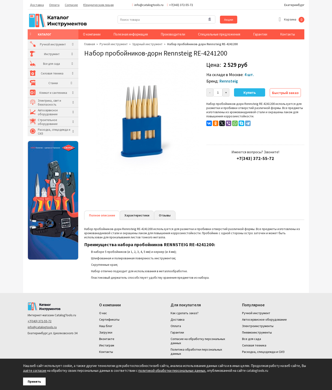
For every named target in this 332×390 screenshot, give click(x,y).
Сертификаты (109, 319)
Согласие (71, 5)
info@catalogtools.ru (42, 327)
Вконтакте (106, 339)
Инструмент (45, 54)
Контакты (287, 34)
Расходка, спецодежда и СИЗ (54, 132)
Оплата (54, 5)
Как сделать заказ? (185, 313)
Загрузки (105, 332)
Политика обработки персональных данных (196, 351)
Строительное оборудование (47, 122)
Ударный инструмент (147, 44)
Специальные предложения (219, 34)
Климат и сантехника (51, 93)
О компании (92, 34)
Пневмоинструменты (257, 332)
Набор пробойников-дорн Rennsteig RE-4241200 (202, 44)
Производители (173, 34)
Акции (228, 20)
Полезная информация (130, 34)
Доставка (37, 5)
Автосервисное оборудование (48, 112)
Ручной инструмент (51, 44)
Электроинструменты (257, 326)
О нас (103, 313)
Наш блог (105, 326)
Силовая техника (49, 73)
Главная (89, 44)
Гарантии (260, 34)
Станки (42, 83)
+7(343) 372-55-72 (39, 321)
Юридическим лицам (98, 5)
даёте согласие (34, 370)
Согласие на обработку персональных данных (198, 341)
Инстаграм (106, 345)
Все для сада (46, 64)
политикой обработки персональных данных (171, 370)
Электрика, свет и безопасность (49, 102)
